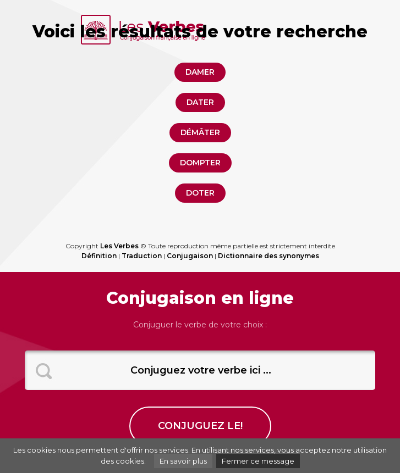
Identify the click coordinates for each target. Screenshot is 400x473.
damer (200, 72)
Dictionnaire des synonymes (268, 256)
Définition (99, 256)
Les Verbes (119, 246)
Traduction (142, 256)
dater (200, 102)
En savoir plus (183, 461)
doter (200, 193)
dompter (200, 163)
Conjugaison (190, 256)
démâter (200, 132)
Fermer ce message (258, 461)
